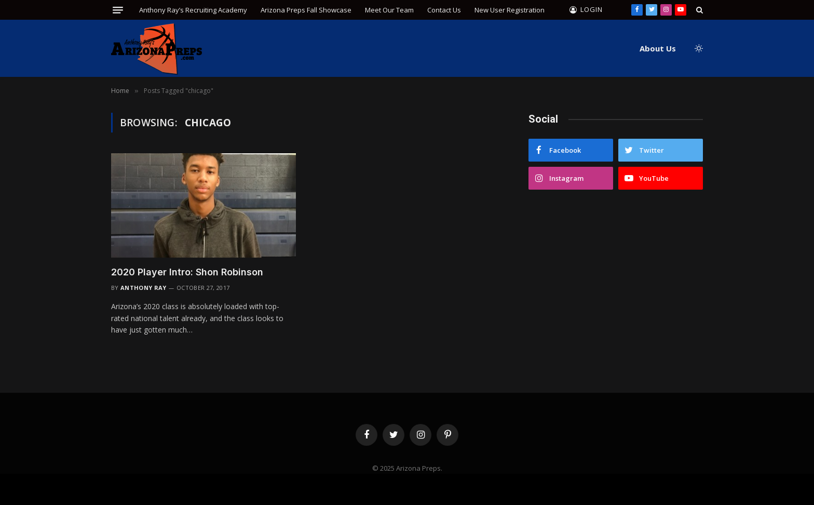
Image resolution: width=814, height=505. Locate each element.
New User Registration (509, 10)
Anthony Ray (143, 287)
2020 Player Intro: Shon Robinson (187, 272)
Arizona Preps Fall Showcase (306, 10)
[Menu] (118, 10)
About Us (658, 48)
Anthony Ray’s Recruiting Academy (193, 10)
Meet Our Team (389, 10)
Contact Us (444, 10)
